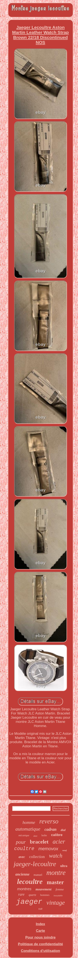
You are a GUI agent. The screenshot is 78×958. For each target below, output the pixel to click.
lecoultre (30, 881)
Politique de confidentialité (40, 944)
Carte (40, 931)
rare (21, 894)
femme (60, 889)
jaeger (29, 902)
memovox (48, 848)
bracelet (39, 842)
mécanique (24, 835)
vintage (55, 902)
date (35, 836)
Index (40, 924)
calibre (57, 835)
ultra (63, 866)
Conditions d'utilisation (40, 951)
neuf (64, 850)
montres (24, 889)
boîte (44, 835)
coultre (24, 849)
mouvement (43, 889)
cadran (51, 829)
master (55, 882)
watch (55, 856)
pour (21, 842)
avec (22, 857)
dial (63, 830)
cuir (40, 908)
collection (37, 856)
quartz (32, 894)
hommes (45, 894)
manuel (38, 874)
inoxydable (58, 895)
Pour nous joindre (40, 937)
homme (28, 822)
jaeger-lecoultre (35, 864)
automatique (27, 829)
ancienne (22, 874)
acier (59, 841)
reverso (48, 821)
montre (56, 872)
